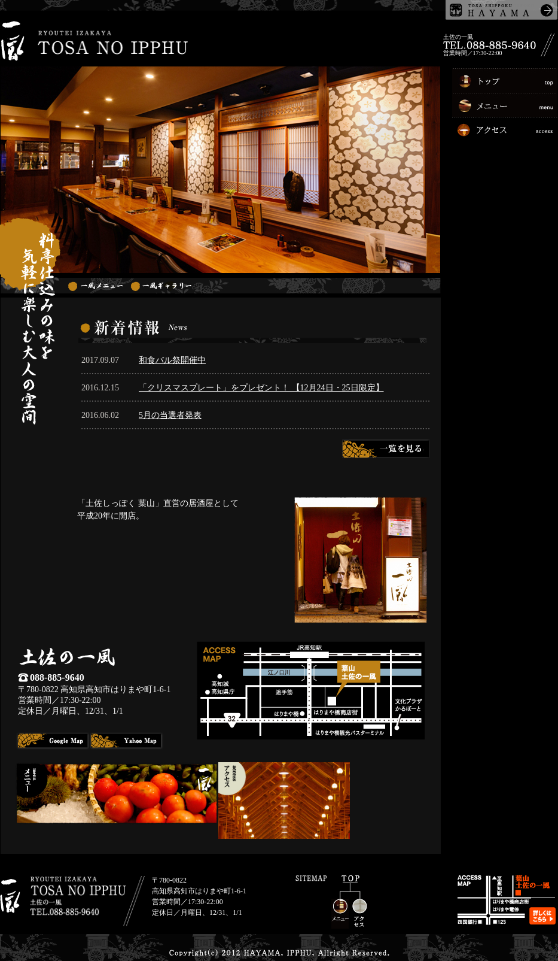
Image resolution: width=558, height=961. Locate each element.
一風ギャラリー (160, 285)
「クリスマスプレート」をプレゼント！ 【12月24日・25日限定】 (261, 387)
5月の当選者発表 (170, 415)
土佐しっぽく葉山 (501, 10)
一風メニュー (95, 285)
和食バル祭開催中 (172, 360)
